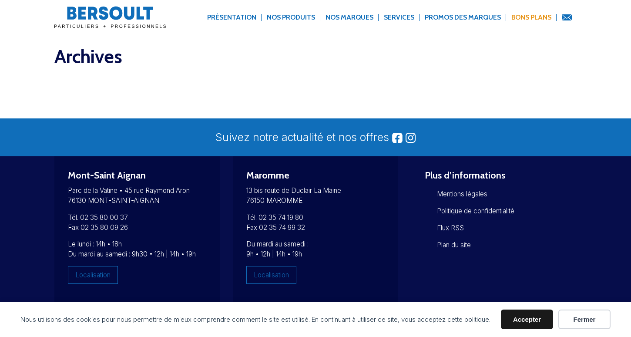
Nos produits (291, 17)
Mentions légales (462, 194)
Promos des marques (463, 17)
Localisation (93, 275)
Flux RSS (450, 228)
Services (399, 17)
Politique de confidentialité (475, 211)
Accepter (527, 319)
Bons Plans (531, 17)
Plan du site (454, 245)
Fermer (585, 319)
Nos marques (349, 17)
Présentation (231, 17)
